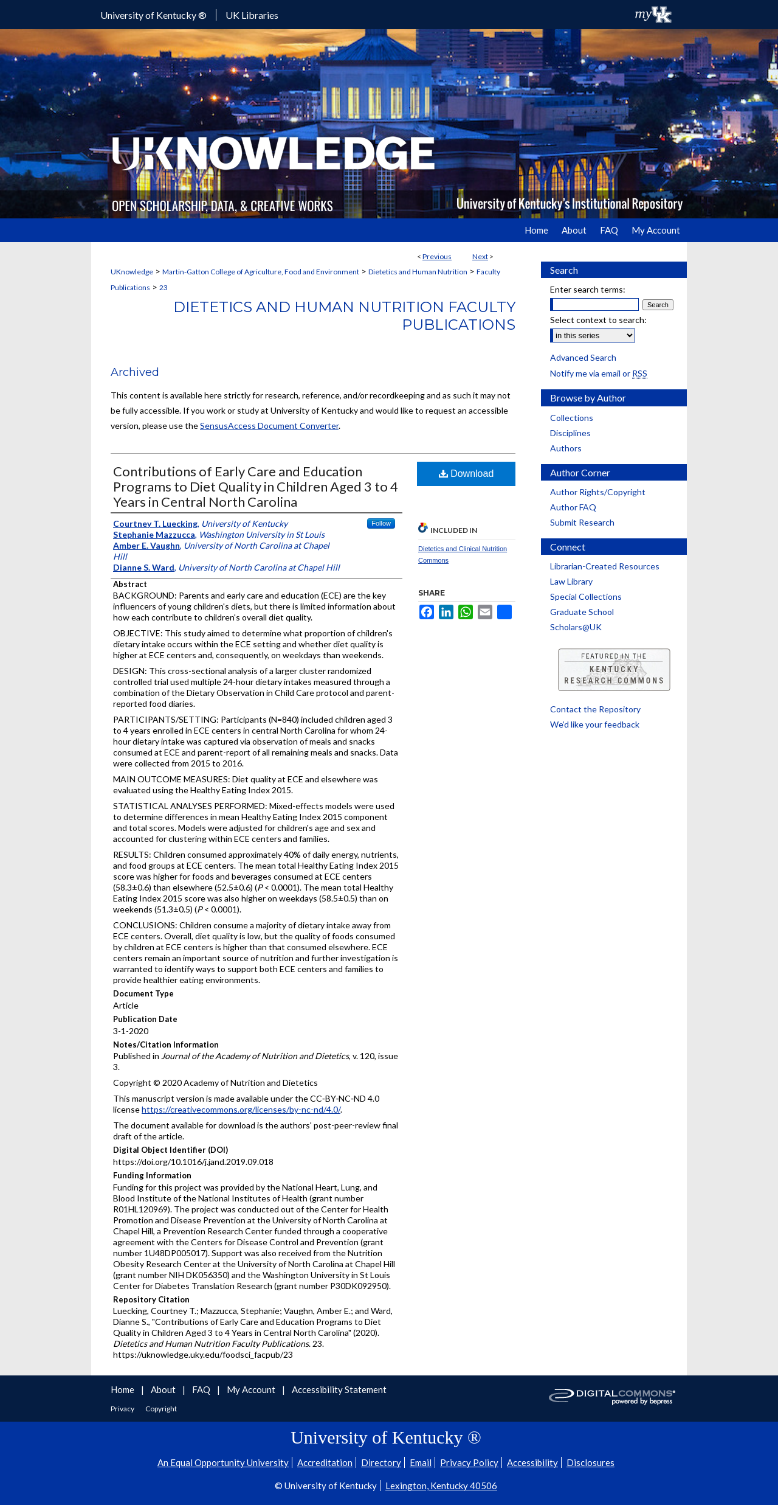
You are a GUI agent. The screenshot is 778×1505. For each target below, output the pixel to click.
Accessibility (532, 1462)
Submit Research (582, 522)
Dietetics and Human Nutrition (417, 271)
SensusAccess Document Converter (269, 425)
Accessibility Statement (339, 1389)
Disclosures (590, 1462)
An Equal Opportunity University (223, 1462)
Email (421, 1462)
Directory (381, 1462)
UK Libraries (251, 15)
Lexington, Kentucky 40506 (441, 1485)
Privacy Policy (469, 1462)
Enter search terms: (587, 289)
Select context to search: (598, 320)
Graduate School (582, 612)
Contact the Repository (595, 709)
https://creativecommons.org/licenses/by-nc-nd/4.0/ (241, 1109)
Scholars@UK (576, 627)
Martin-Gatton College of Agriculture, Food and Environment (260, 271)
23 (163, 287)
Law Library (571, 581)
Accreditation (325, 1462)
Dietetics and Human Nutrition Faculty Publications (344, 315)
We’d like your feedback (594, 724)
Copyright (161, 1408)
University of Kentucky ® (153, 15)
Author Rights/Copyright (597, 492)
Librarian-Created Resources (604, 566)
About (164, 1389)
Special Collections (586, 596)
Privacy (123, 1408)
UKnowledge (132, 271)
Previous (437, 256)
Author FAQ (573, 507)
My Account (252, 1389)
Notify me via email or (598, 373)
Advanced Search (583, 357)
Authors (566, 448)
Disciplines (570, 433)
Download (466, 473)
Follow (381, 523)
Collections (571, 417)
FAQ (202, 1389)
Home (123, 1389)
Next (480, 256)
